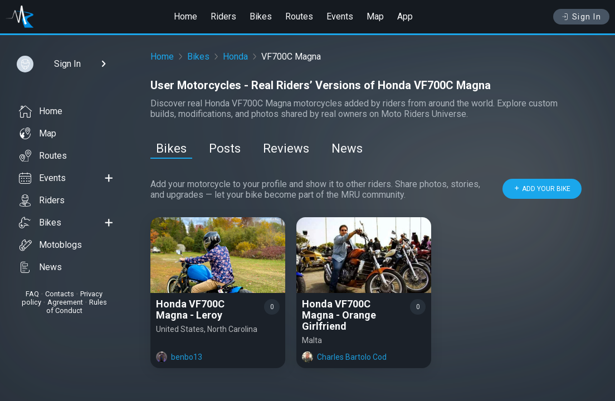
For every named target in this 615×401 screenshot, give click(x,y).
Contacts (59, 294)
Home (185, 16)
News (40, 267)
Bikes (261, 16)
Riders (223, 16)
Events (339, 16)
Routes (299, 16)
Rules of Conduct (76, 306)
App (405, 16)
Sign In (581, 16)
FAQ (32, 294)
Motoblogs (50, 245)
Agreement (65, 302)
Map (375, 16)
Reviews (286, 148)
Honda (235, 56)
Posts (225, 148)
